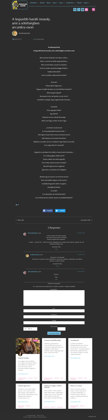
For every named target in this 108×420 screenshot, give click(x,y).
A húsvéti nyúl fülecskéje (52, 340)
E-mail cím (54, 314)
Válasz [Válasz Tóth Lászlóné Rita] (56, 249)
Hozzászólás (54, 289)
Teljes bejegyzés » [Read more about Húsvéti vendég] (23, 374)
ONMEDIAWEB (92, 416)
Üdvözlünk (34, 2)
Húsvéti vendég (23, 358)
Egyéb (86, 2)
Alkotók (42, 3)
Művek (49, 3)
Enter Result (54, 326)
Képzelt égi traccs (24, 386)
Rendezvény (70, 2)
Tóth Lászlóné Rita (32, 233)
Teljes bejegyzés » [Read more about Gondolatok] (75, 358)
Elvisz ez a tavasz (76, 386)
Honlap (54, 320)
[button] (93, 9)
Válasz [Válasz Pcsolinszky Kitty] (57, 266)
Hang (55, 2)
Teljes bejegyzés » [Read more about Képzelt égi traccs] (23, 402)
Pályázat (79, 3)
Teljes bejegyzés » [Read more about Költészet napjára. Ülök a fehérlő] (49, 401)
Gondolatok (74, 340)
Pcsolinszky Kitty (34, 254)
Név (54, 308)
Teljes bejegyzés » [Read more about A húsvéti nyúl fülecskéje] (49, 356)
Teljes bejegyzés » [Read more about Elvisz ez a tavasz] (75, 402)
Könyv (61, 2)
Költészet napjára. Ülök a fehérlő (53, 386)
